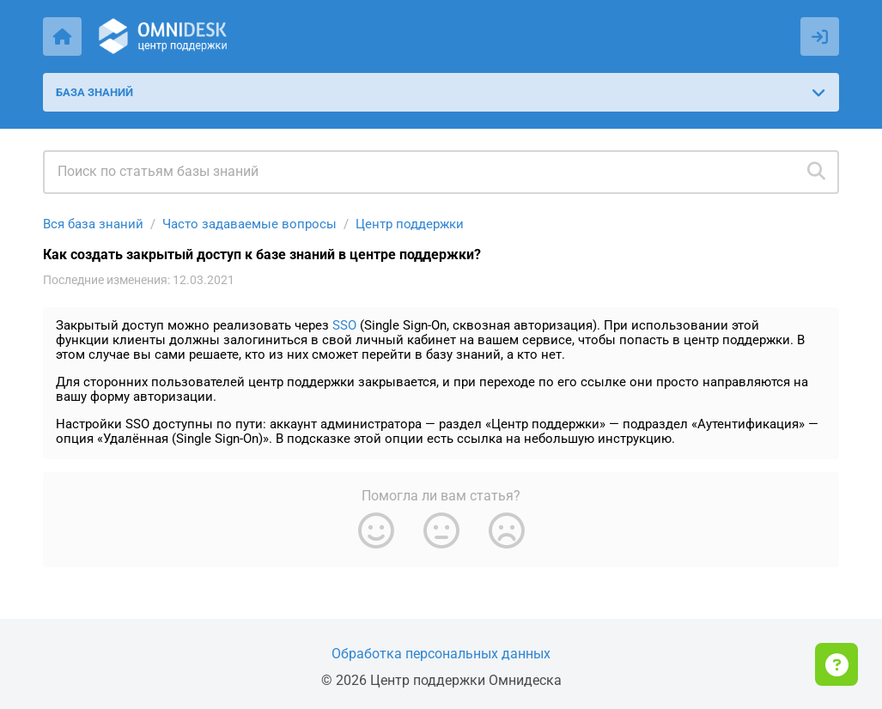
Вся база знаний (93, 224)
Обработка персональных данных (441, 653)
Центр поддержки (410, 224)
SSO (344, 325)
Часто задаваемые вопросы (249, 224)
